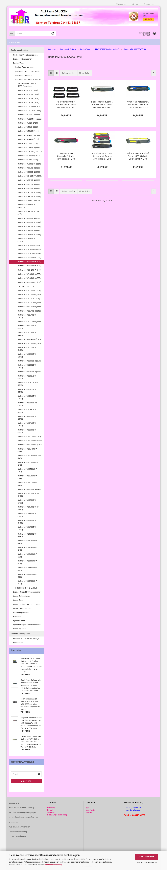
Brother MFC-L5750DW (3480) (27, 501)
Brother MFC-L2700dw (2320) (29, 294)
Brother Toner (18, 63)
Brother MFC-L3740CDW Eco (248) (29, 457)
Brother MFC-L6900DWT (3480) (27, 535)
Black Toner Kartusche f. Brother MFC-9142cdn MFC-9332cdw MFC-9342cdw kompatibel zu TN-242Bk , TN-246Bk (102, 105)
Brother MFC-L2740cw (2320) (29, 339)
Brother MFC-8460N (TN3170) (30, 176)
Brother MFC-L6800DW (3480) (27, 515)
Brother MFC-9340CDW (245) (29, 266)
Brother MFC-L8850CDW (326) (27, 575)
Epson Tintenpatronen (22, 608)
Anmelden (26, 781)
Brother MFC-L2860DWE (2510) (27, 404)
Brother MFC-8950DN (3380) (29, 230)
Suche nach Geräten (19, 50)
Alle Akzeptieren (146, 857)
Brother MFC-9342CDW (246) (29, 270)
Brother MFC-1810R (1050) (28, 98)
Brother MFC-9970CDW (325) (29, 282)
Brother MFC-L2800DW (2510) (27, 355)
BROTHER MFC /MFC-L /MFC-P (28, 79)
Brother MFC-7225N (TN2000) (30, 119)
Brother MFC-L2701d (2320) (29, 298)
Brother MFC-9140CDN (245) (29, 249)
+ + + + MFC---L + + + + (26, 286)
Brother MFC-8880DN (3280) (29, 218)
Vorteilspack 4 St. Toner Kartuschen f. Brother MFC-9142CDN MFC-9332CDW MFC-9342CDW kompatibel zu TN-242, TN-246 (102, 156)
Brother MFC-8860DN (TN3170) (26, 206)
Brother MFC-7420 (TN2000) (29, 135)
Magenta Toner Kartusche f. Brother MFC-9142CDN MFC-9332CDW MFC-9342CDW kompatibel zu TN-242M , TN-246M (66, 156)
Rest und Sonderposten (20, 634)
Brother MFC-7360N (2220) (28, 131)
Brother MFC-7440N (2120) (28, 139)
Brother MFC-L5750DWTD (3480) (28, 508)
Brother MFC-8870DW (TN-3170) (28, 212)
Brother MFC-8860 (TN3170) (29, 201)
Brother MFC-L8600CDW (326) (27, 555)
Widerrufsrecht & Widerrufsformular (23, 817)
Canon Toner (18, 600)
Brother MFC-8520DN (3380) (29, 188)
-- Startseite (15, 42)
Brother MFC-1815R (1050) (28, 102)
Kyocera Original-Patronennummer (27, 625)
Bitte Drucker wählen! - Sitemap (21, 807)
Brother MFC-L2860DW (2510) (27, 397)
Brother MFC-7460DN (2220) (29, 147)
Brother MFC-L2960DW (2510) (27, 424)
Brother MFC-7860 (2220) (28, 160)
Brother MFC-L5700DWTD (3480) (28, 494)
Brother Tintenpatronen (22, 59)
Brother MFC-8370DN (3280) (29, 168)
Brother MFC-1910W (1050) (29, 107)
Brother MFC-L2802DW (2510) (27, 366)
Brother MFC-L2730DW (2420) (27, 327)
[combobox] (68, 73)
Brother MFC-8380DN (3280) (29, 172)
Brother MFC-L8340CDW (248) (27, 542)
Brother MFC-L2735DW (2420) (27, 333)
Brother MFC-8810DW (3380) (29, 196)
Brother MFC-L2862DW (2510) (27, 410)
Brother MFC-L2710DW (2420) (27, 316)
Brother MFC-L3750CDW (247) (27, 470)
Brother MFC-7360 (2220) (28, 127)
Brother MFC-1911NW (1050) (29, 111)
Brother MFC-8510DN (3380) (29, 180)
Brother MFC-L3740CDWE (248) (28, 463)
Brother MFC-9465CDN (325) (29, 278)
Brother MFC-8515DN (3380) (29, 184)
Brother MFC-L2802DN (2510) (30, 361)
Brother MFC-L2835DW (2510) (27, 390)
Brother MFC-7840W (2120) (29, 156)
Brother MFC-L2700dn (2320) (29, 290)
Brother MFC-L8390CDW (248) (27, 548)
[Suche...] (12, 33)
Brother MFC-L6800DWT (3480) (27, 521)
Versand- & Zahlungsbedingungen (22, 812)
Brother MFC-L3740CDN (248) (30, 445)
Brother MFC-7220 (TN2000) (29, 115)
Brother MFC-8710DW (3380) (29, 192)
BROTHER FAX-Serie (23, 75)
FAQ (87, 808)
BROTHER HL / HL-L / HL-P (26, 588)
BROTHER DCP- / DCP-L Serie (27, 71)
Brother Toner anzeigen (24, 67)
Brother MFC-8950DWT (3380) (27, 240)
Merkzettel (148, 4)
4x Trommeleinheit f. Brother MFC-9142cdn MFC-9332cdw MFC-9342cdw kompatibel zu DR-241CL (66, 105)
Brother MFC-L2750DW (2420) (27, 348)
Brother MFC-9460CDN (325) (29, 274)
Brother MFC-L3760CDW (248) (27, 477)
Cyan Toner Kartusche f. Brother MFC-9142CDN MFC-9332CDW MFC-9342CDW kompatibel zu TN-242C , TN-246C (138, 105)
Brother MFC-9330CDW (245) (29, 258)
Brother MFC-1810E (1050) (28, 94)
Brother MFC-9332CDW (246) (29, 262)
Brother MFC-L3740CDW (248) (27, 450)
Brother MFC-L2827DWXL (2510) (28, 384)
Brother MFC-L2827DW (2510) (27, 377)
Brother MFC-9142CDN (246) (29, 254)
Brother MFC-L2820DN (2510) (30, 372)
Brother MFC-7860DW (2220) (29, 164)
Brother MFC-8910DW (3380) (29, 226)
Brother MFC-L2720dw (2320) (29, 322)
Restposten (18, 643)
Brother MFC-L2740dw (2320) (29, 343)
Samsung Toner (19, 629)
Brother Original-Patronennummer (26, 592)
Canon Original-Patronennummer (26, 604)
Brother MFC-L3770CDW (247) (27, 483)
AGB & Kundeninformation (19, 827)
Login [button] (135, 4)
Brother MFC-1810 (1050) (28, 90)
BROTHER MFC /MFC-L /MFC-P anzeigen (27, 84)
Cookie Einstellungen (17, 836)
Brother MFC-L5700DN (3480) (30, 489)
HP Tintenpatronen (20, 612)
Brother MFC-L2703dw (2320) (29, 307)
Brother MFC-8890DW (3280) (29, 222)
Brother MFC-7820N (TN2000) (30, 151)
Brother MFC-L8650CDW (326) (27, 562)
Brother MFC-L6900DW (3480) (27, 528)
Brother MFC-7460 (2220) (28, 143)
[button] (122, 4)
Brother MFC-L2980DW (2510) (27, 431)
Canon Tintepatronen (21, 596)
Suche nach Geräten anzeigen (25, 55)
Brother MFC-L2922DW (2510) (27, 417)
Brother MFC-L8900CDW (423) (27, 582)
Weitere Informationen (147, 863)
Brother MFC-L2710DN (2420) (30, 311)
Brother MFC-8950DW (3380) (29, 234)
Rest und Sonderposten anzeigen (26, 638)
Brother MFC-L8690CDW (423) (27, 568)
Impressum (13, 822)
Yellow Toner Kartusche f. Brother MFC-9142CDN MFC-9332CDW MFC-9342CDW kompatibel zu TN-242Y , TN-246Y (138, 156)
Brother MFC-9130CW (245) (29, 245)
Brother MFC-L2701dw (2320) (29, 303)
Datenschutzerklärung (53, 864)
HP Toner (17, 616)
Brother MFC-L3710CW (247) (29, 437)
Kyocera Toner (19, 620)
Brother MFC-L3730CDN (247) (30, 441)
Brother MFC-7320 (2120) (28, 123)
